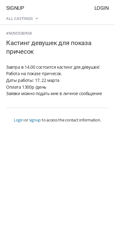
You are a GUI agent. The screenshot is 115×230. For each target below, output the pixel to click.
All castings (22, 18)
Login (101, 8)
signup (35, 120)
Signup (15, 8)
